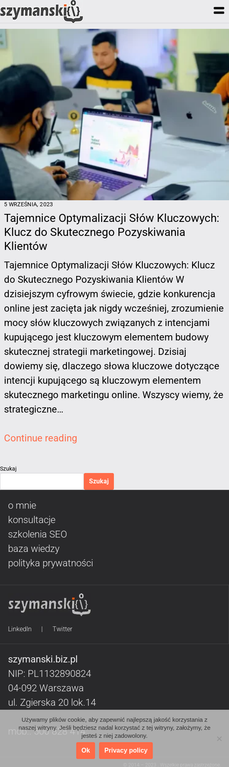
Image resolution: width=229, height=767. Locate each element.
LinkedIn (20, 629)
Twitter (62, 629)
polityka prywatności (50, 563)
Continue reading (40, 438)
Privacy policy (126, 750)
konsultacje (31, 519)
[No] (219, 739)
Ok (85, 750)
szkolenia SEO (37, 534)
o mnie (22, 505)
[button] (219, 11)
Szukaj (8, 468)
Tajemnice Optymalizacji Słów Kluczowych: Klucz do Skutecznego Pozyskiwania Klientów (111, 232)
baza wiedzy (33, 548)
